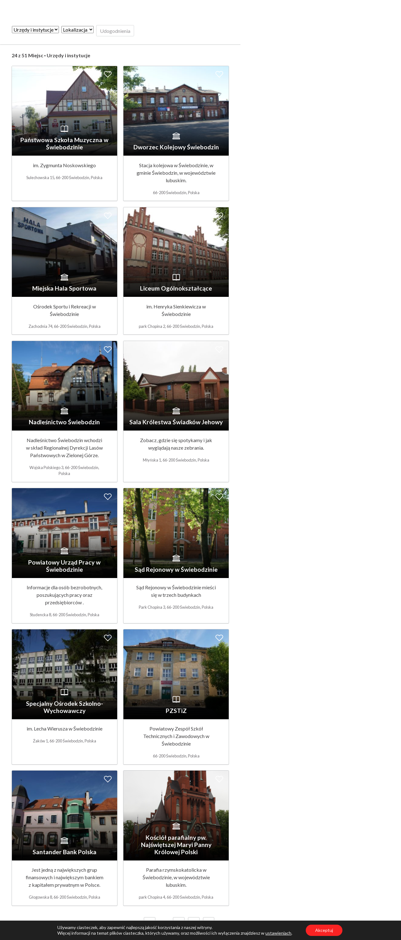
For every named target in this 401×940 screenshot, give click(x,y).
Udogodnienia (115, 31)
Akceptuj (324, 930)
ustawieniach (278, 933)
